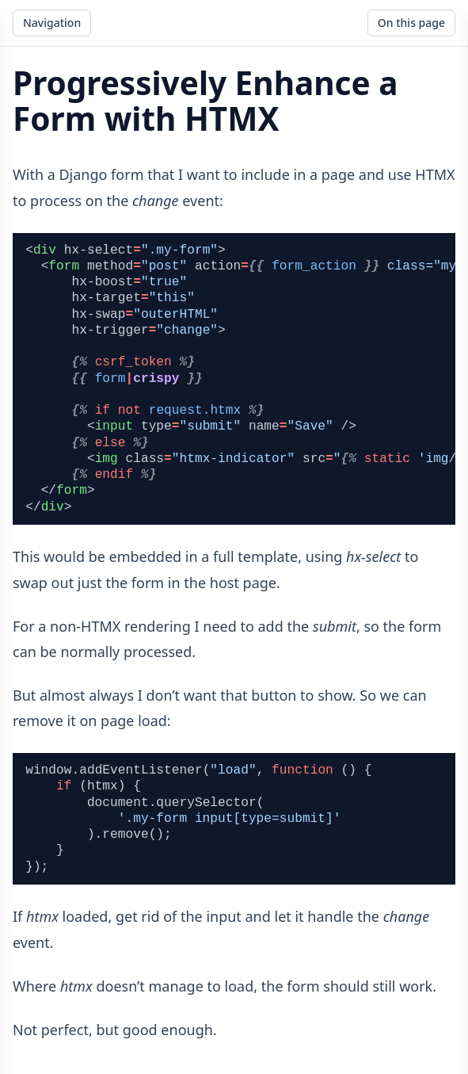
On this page (411, 22)
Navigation (52, 22)
